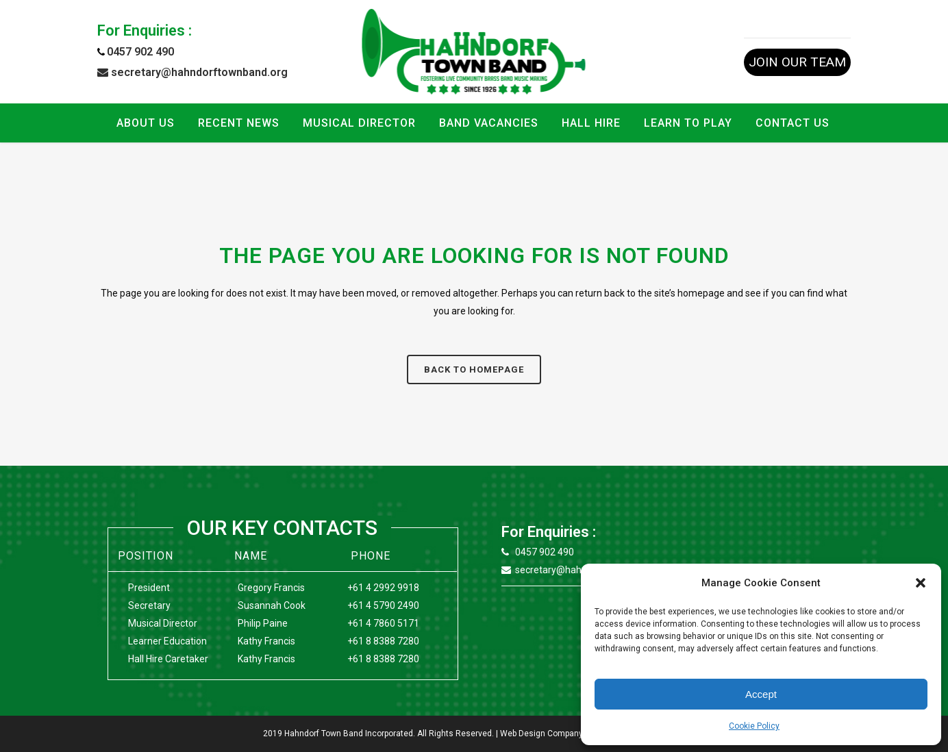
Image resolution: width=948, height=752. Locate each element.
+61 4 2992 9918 (383, 587)
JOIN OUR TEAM (797, 62)
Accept (761, 694)
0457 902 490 (140, 51)
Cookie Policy (754, 726)
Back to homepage (474, 369)
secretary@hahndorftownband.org (192, 72)
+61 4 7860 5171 (383, 623)
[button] (920, 583)
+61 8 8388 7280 (383, 641)
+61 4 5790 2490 (383, 605)
